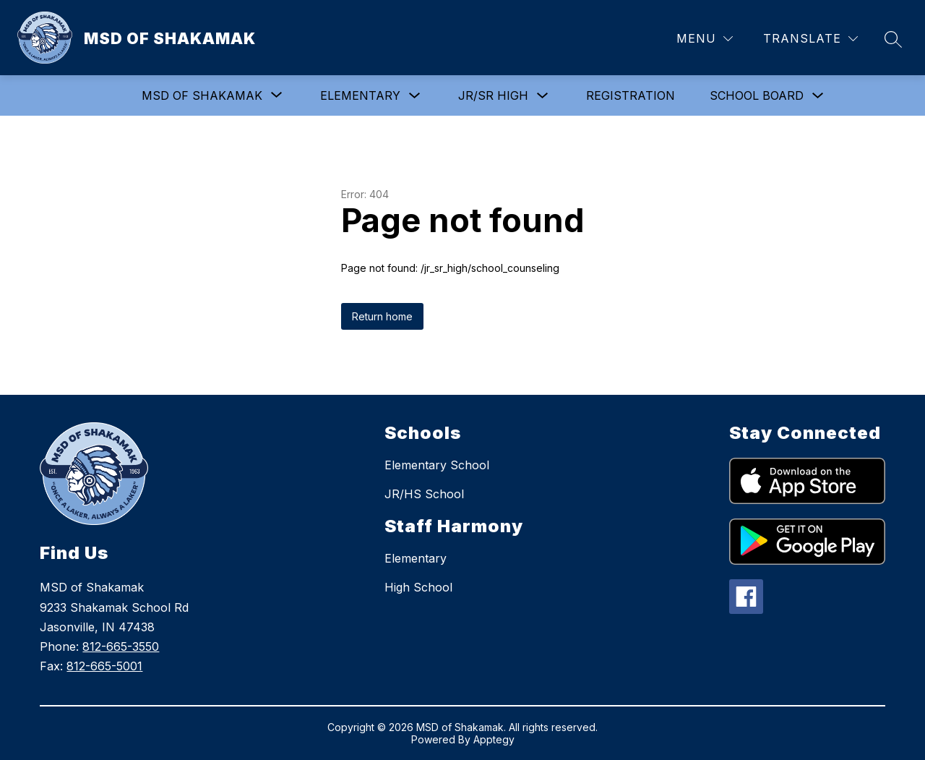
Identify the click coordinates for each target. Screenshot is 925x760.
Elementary (360, 95)
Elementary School (436, 465)
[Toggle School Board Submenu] (818, 96)
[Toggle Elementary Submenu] (414, 96)
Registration (630, 95)
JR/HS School (424, 494)
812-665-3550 (120, 646)
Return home (382, 316)
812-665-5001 (104, 666)
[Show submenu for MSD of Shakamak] (202, 95)
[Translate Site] (810, 39)
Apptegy (494, 739)
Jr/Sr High (493, 95)
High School (418, 587)
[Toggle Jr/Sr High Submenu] (542, 96)
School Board (757, 95)
